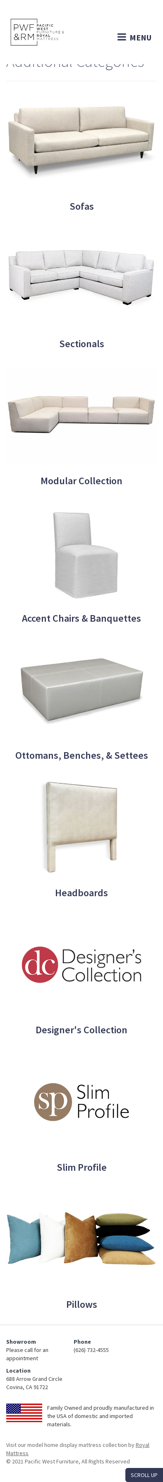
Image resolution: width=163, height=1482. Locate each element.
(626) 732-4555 (91, 1350)
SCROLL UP (144, 1475)
